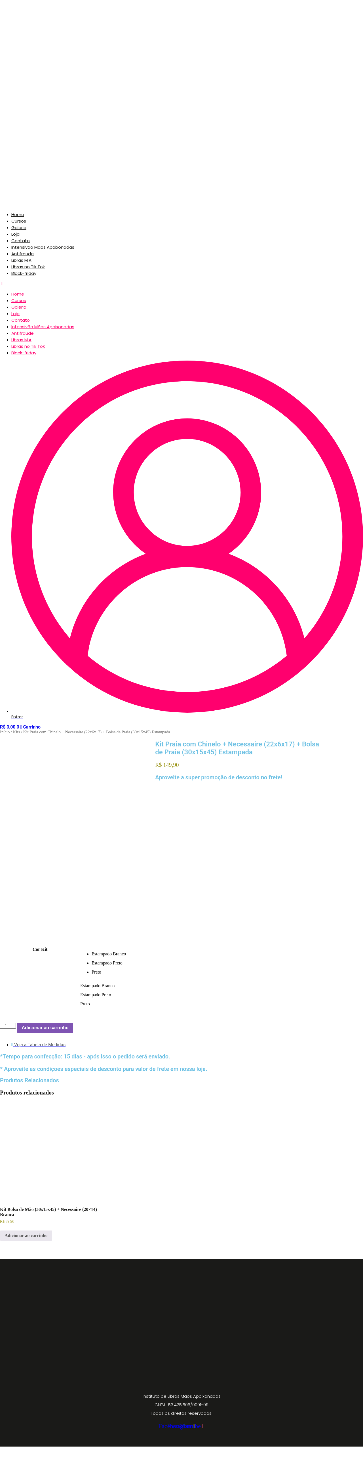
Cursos (18, 221)
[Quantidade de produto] (8, 1046)
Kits (16, 732)
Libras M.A (21, 260)
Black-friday (23, 273)
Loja (15, 234)
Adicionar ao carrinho (45, 1048)
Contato (20, 241)
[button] (181, 283)
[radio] (207, 974)
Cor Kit (40, 969)
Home (17, 214)
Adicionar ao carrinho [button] (26, 1256)
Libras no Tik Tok (28, 267)
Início (5, 732)
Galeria (18, 228)
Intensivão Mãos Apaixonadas (42, 247)
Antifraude (22, 254)
